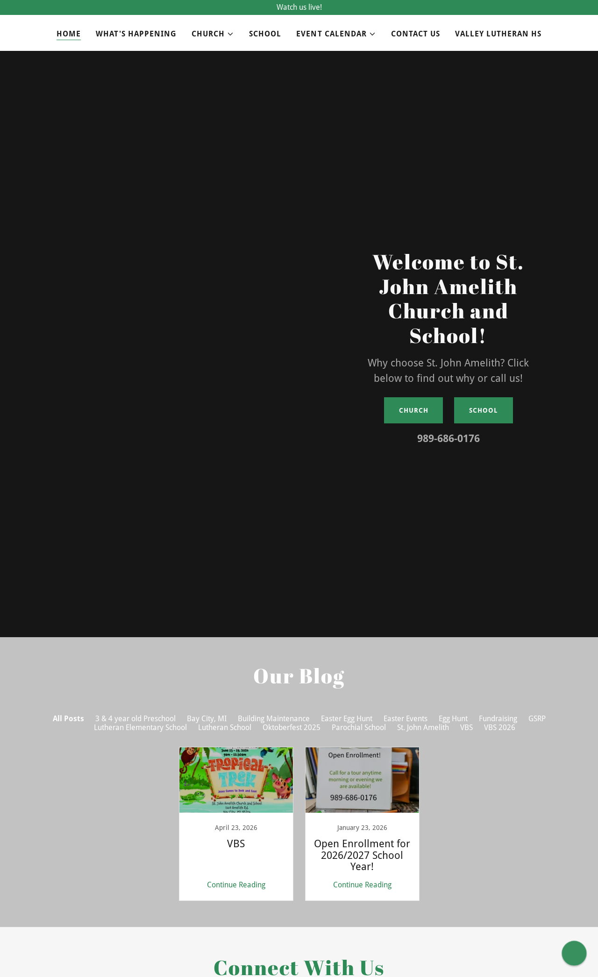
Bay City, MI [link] (207, 718)
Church (413, 410)
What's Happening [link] (136, 33)
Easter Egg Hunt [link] (346, 718)
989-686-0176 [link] (448, 438)
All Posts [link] (68, 718)
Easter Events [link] (405, 718)
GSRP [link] (537, 718)
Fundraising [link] (498, 718)
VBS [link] (466, 727)
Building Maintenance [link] (274, 718)
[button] (213, 34)
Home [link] (69, 33)
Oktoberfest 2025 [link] (291, 727)
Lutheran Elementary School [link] (140, 727)
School (483, 410)
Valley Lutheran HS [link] (498, 33)
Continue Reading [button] (236, 884)
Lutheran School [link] (224, 727)
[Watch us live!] (299, 7)
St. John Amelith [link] (423, 727)
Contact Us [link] (415, 33)
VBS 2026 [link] (499, 727)
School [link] (265, 33)
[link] (236, 824)
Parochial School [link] (359, 727)
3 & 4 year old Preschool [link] (135, 718)
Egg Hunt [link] (453, 718)
